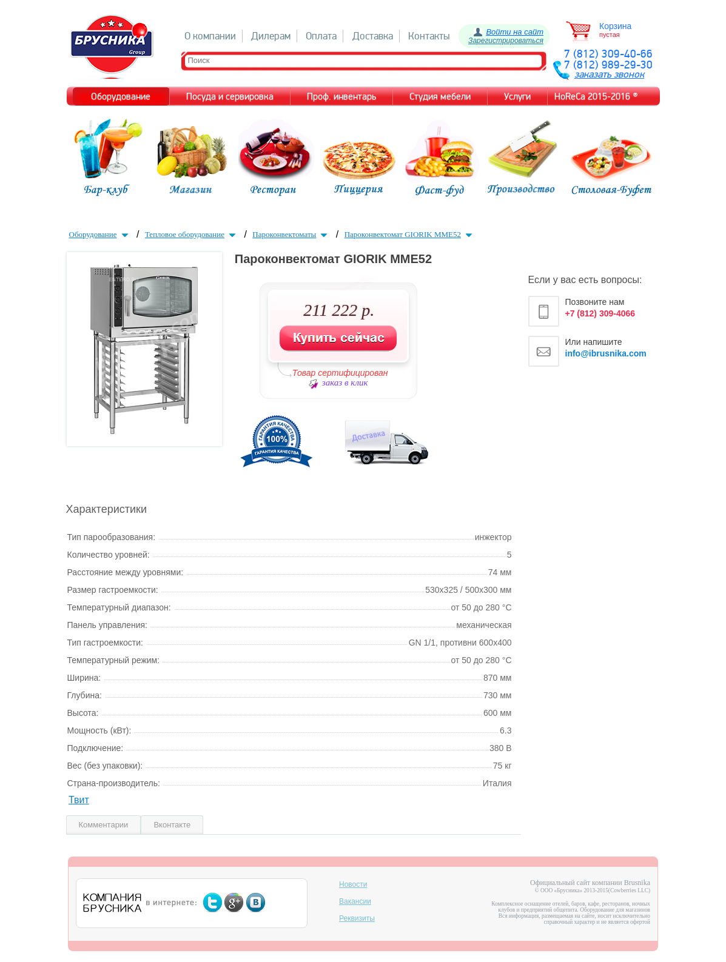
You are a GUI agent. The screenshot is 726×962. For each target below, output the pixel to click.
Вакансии (355, 901)
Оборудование (100, 234)
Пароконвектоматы (291, 234)
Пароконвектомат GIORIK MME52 (410, 234)
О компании (210, 36)
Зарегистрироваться (505, 40)
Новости (353, 884)
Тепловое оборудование (191, 234)
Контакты (429, 36)
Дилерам (271, 36)
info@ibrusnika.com (606, 353)
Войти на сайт (514, 31)
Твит (79, 800)
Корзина (615, 26)
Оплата (321, 36)
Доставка (372, 36)
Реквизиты (357, 918)
